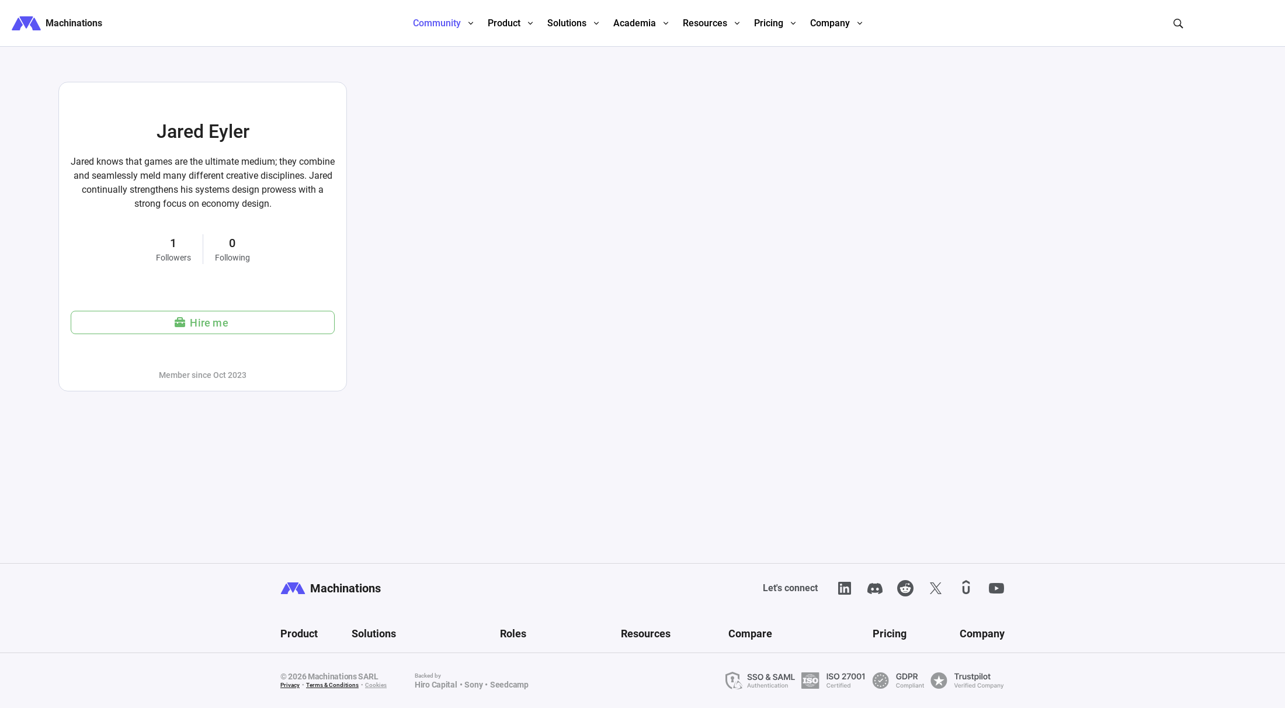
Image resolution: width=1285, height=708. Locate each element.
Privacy (290, 685)
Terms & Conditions (332, 685)
